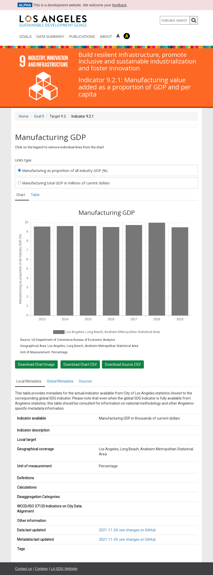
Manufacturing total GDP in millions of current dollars (64, 183)
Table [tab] (35, 195)
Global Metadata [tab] (60, 381)
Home (23, 116)
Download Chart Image (36, 364)
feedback (119, 5)
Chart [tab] (20, 195)
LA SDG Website (64, 569)
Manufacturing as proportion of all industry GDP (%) (63, 170)
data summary (50, 37)
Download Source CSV (123, 364)
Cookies (41, 569)
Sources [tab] (85, 381)
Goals (25, 37)
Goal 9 (39, 116)
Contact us (23, 569)
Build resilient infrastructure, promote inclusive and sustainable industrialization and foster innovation (137, 61)
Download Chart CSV (80, 364)
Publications (82, 37)
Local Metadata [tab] (28, 381)
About (106, 37)
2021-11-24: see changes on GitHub (127, 530)
